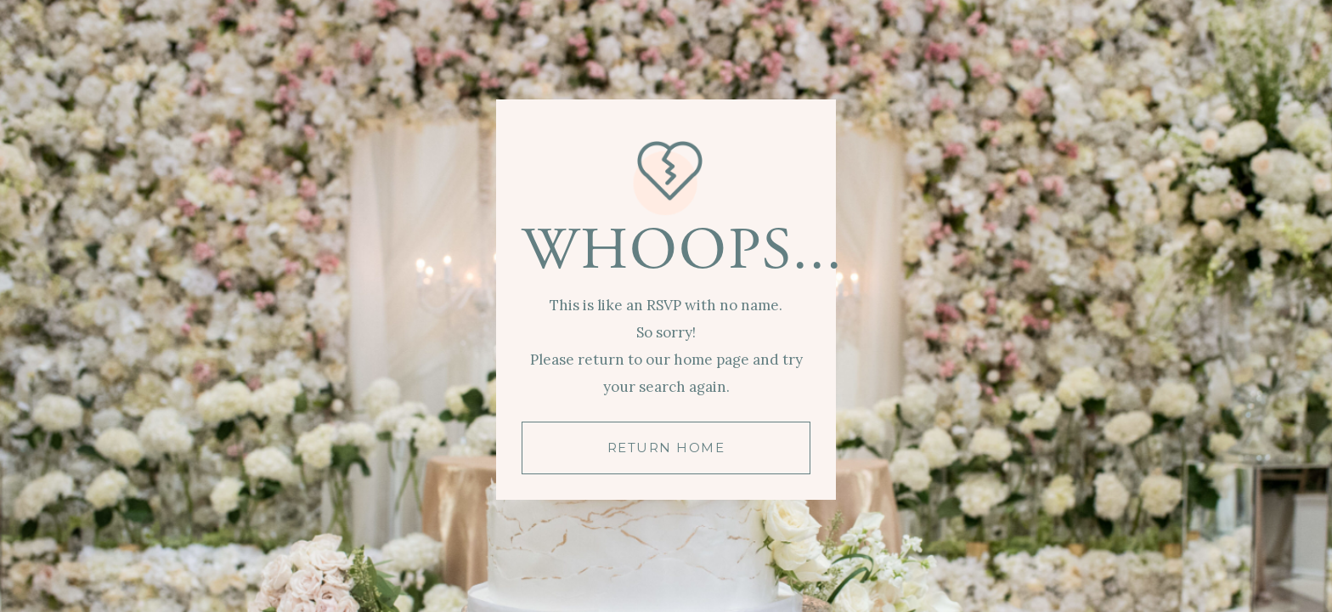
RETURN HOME (666, 447)
